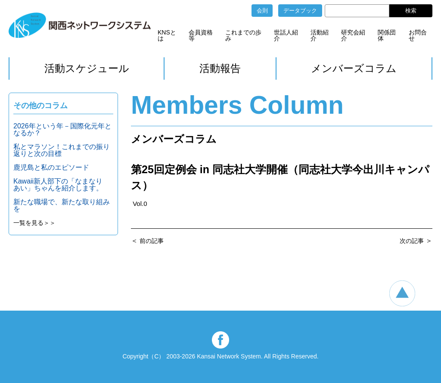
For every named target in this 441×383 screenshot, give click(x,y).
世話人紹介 (286, 35)
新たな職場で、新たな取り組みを (61, 205)
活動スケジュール (86, 68)
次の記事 (412, 240)
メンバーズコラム (354, 68)
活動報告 (220, 68)
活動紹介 (320, 35)
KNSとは (167, 35)
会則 (262, 10)
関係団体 (387, 35)
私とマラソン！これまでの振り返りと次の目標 (61, 150)
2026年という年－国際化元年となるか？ (62, 129)
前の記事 (152, 240)
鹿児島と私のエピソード (51, 167)
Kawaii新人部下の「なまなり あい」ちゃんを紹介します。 (61, 184)
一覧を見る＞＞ (34, 222)
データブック (300, 10)
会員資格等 (201, 35)
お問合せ (418, 35)
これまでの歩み (243, 35)
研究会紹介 (353, 35)
